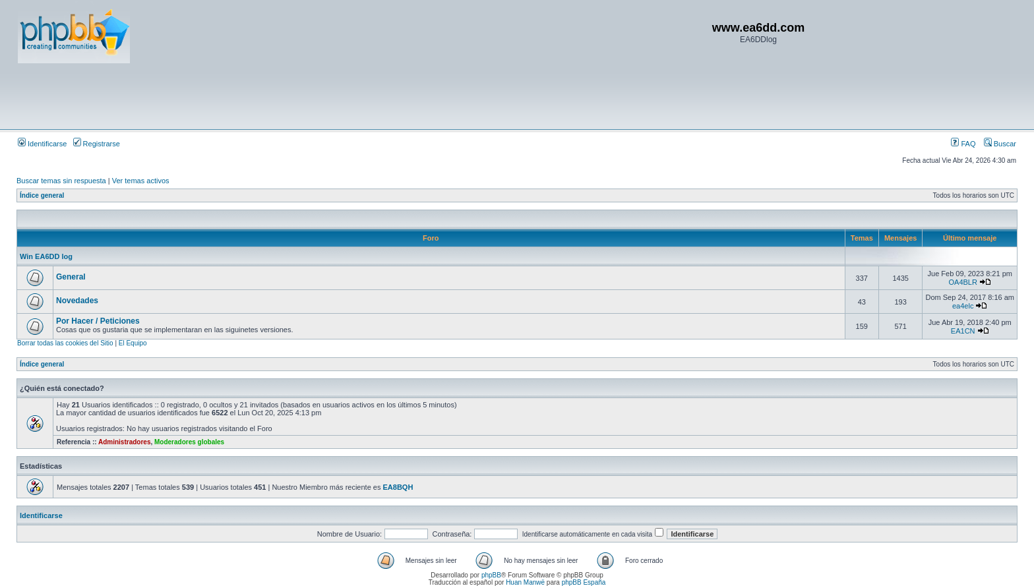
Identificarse (42, 144)
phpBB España (584, 582)
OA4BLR (962, 282)
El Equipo (133, 343)
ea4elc (962, 306)
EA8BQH (398, 487)
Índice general (42, 195)
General (71, 276)
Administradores (124, 442)
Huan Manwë (525, 582)
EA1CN (963, 331)
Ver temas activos (140, 181)
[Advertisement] (258, 95)
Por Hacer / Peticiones (98, 321)
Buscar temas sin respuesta (61, 181)
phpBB (491, 575)
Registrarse (96, 144)
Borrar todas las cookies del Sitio (65, 343)
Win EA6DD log (46, 256)
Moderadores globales (189, 442)
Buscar (1000, 144)
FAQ (963, 144)
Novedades (77, 300)
